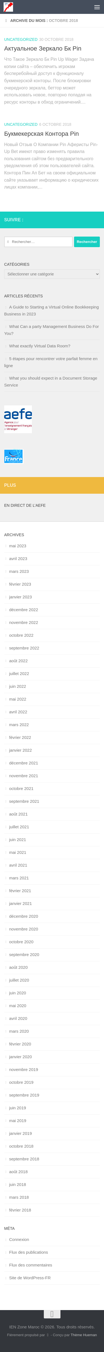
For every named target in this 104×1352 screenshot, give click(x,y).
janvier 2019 (20, 1133)
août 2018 (18, 1171)
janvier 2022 (20, 750)
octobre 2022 (21, 635)
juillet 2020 (19, 980)
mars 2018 (19, 1197)
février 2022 (20, 737)
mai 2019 (17, 1120)
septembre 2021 (24, 801)
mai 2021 (17, 852)
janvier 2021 (20, 903)
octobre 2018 (21, 1146)
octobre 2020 (21, 941)
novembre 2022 (23, 622)
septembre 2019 (24, 1095)
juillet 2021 (19, 826)
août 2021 (18, 814)
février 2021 (20, 890)
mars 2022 (19, 724)
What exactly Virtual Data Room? (39, 345)
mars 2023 (19, 571)
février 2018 (20, 1210)
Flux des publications (28, 1252)
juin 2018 (17, 1184)
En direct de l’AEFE (25, 505)
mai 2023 (17, 545)
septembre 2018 (24, 1159)
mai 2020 (17, 1005)
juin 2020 (17, 992)
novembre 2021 (23, 775)
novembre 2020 (23, 929)
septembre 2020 (24, 954)
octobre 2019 (21, 1082)
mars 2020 (19, 1031)
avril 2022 (18, 711)
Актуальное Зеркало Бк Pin (42, 48)
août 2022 (18, 660)
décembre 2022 (23, 609)
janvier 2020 (20, 1056)
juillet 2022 (19, 673)
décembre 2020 (23, 916)
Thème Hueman (84, 1335)
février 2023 (20, 584)
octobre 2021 (21, 788)
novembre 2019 (23, 1069)
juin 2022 (17, 686)
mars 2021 (19, 878)
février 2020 (20, 1044)
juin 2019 (17, 1107)
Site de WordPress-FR (30, 1277)
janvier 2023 (20, 597)
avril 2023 (18, 558)
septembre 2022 (24, 648)
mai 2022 (17, 699)
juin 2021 (17, 839)
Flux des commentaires (30, 1265)
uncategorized (20, 39)
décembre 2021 (23, 763)
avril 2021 (18, 865)
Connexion (19, 1239)
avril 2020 (18, 1018)
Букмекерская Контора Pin (41, 133)
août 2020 (18, 967)
